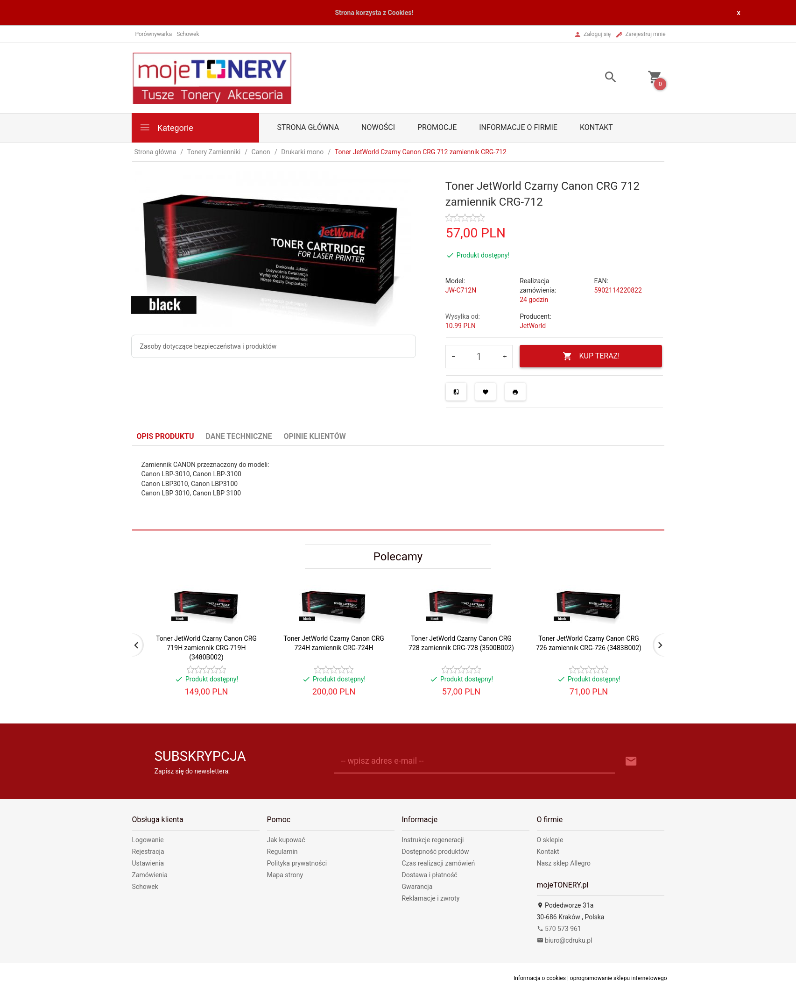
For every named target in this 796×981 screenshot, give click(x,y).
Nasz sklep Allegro (564, 863)
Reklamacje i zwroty (431, 898)
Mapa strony (285, 875)
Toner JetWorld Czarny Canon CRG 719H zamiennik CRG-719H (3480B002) (206, 648)
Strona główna (308, 127)
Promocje (437, 127)
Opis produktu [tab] (165, 436)
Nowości (378, 127)
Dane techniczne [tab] (239, 436)
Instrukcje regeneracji (433, 840)
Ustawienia (148, 863)
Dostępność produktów (435, 851)
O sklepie (550, 840)
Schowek (145, 886)
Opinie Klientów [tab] (314, 436)
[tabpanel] (398, 488)
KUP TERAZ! (591, 356)
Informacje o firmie (518, 127)
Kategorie (166, 127)
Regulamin (282, 851)
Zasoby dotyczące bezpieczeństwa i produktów (208, 346)
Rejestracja (148, 851)
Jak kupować (286, 840)
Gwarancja (417, 886)
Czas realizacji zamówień (438, 863)
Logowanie (148, 840)
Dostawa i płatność (430, 875)
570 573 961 (559, 928)
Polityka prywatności (297, 863)
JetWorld (533, 325)
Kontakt (596, 127)
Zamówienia (150, 875)
